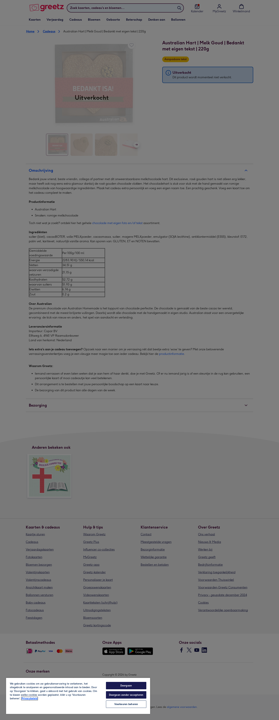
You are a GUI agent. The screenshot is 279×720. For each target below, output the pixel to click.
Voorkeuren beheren (126, 704)
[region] (78, 696)
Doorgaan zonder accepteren (126, 694)
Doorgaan (126, 685)
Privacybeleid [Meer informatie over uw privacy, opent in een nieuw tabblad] (30, 698)
